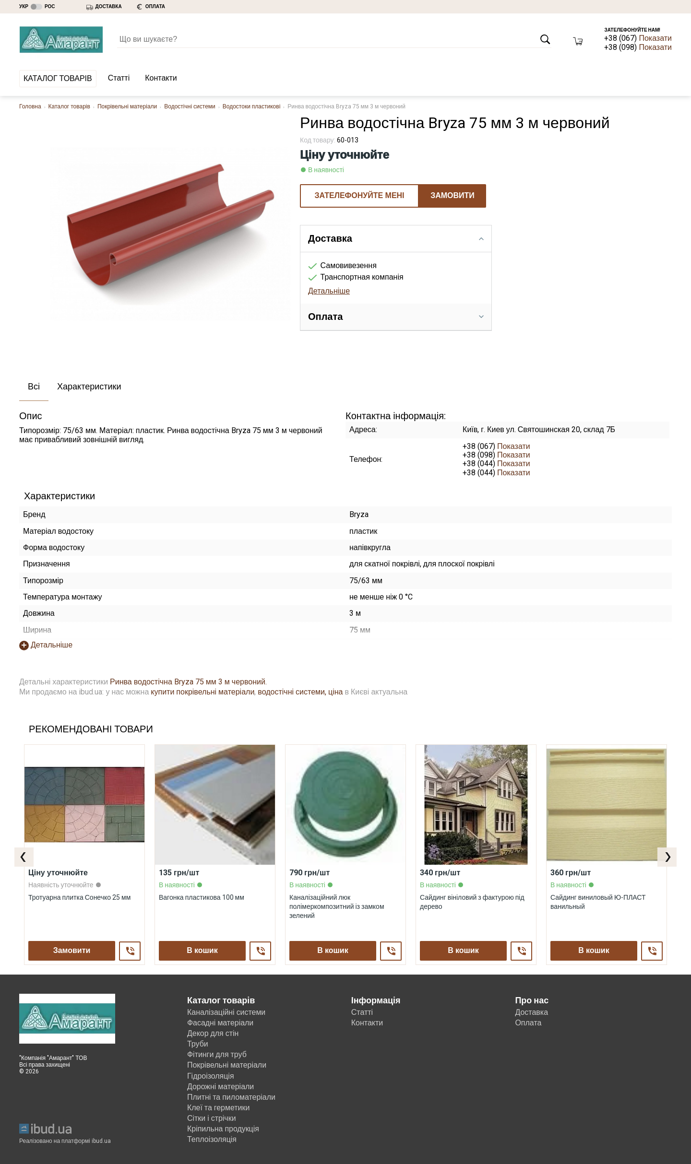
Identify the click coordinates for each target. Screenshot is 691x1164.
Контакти (161, 77)
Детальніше (329, 290)
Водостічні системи (189, 106)
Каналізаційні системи (226, 1012)
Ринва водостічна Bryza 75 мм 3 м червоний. (188, 681)
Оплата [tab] (396, 316)
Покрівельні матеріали (127, 106)
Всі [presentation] (34, 386)
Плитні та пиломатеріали (231, 1097)
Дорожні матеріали (220, 1086)
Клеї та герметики (218, 1107)
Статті (119, 77)
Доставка (531, 1012)
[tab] (33, 387)
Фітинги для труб (217, 1054)
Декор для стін (213, 1033)
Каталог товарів (58, 78)
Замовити (452, 195)
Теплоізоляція (212, 1139)
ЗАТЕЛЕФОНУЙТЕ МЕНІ (359, 195)
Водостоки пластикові (252, 106)
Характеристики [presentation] (89, 386)
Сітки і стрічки (211, 1118)
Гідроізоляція (210, 1076)
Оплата (528, 1022)
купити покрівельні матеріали (202, 691)
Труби (197, 1043)
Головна (30, 106)
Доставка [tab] (396, 238)
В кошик (202, 950)
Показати (655, 38)
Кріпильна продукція (223, 1128)
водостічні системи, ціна (300, 691)
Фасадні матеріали (220, 1022)
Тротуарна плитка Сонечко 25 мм (79, 897)
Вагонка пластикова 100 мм (201, 897)
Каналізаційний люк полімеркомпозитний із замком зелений (336, 906)
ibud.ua (101, 1141)
